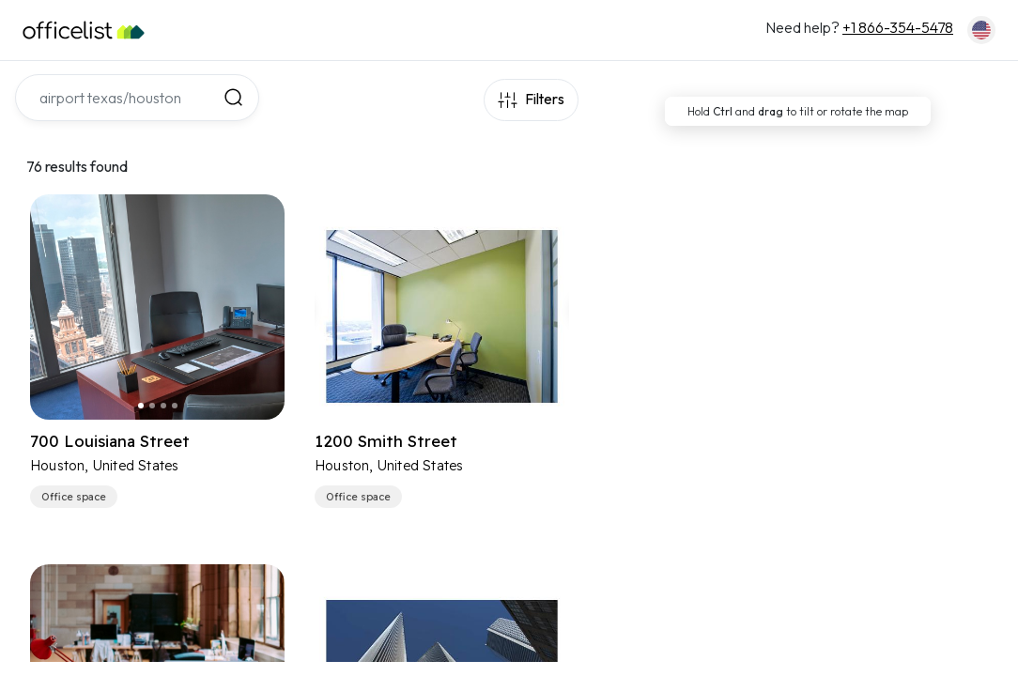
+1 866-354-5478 (897, 27)
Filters (543, 100)
